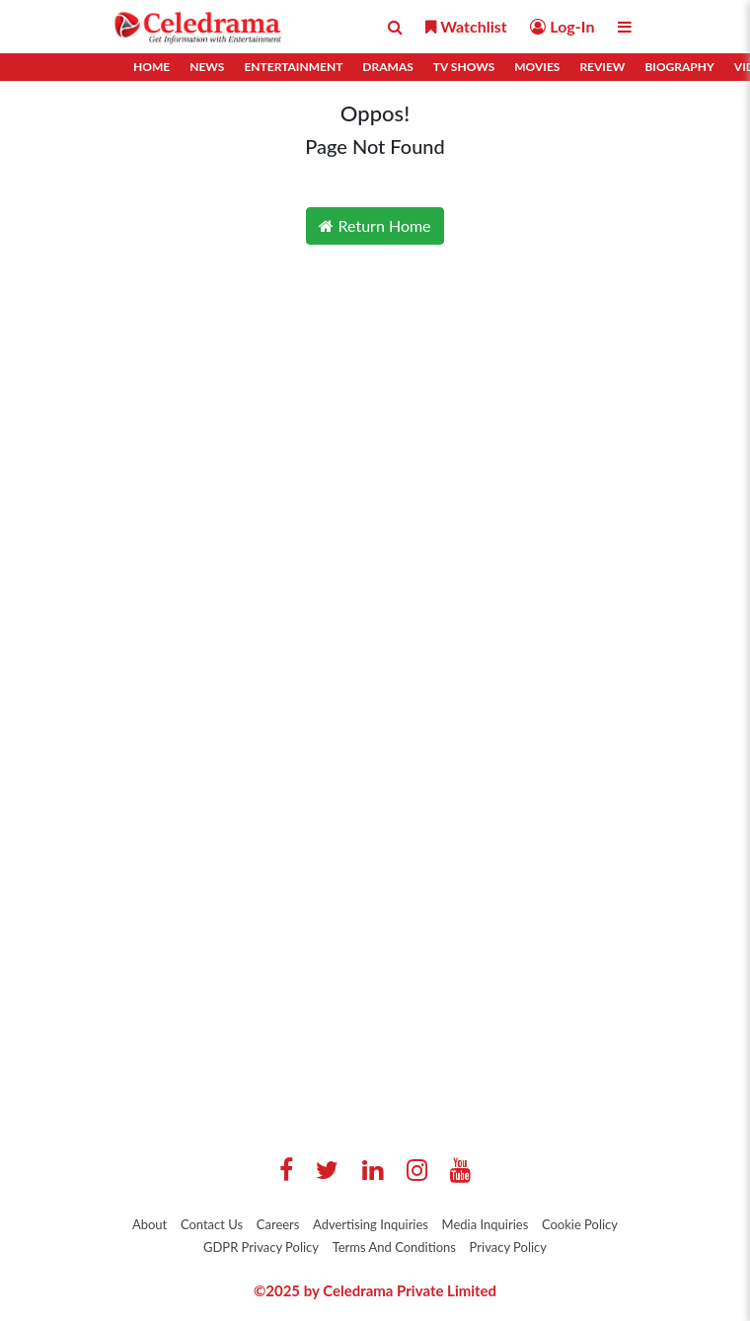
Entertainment (293, 66)
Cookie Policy (580, 1224)
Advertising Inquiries (370, 1224)
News (206, 66)
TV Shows (463, 66)
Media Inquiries (485, 1224)
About (149, 1224)
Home (151, 66)
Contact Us (212, 1224)
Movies (537, 66)
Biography (678, 66)
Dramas (387, 66)
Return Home (374, 225)
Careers (278, 1224)
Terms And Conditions (394, 1247)
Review (602, 66)
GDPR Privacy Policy (261, 1247)
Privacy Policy (508, 1247)
